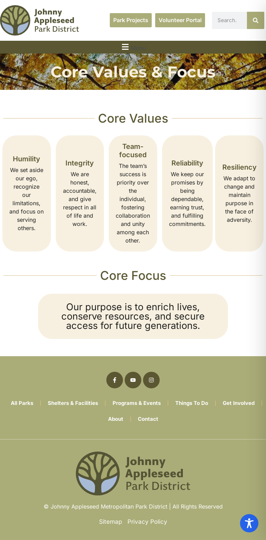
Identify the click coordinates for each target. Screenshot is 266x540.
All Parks (22, 403)
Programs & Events (137, 403)
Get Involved (239, 403)
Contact (148, 419)
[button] (133, 47)
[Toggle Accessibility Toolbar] (249, 523)
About (115, 419)
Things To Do (191, 403)
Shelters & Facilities (73, 403)
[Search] (255, 20)
